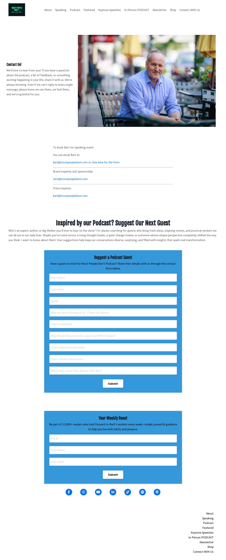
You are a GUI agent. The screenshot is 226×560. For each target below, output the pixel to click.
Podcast (75, 10)
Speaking (60, 10)
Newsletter (160, 10)
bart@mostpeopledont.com (70, 162)
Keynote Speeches (109, 10)
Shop (173, 10)
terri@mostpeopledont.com (70, 179)
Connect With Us (189, 10)
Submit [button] (113, 384)
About (48, 10)
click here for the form (106, 162)
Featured (89, 10)
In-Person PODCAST (136, 10)
